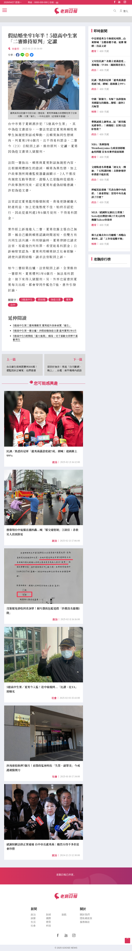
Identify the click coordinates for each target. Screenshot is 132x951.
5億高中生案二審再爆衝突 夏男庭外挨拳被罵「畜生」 (42, 325)
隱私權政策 (86, 918)
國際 (48, 918)
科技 (48, 925)
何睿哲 (15, 49)
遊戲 (63, 914)
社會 (54, 698)
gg (57, 2)
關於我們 (85, 914)
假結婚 (41, 299)
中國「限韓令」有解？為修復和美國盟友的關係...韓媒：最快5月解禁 (108, 102)
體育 (48, 922)
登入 (125, 11)
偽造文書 (56, 299)
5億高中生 (27, 299)
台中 (12, 305)
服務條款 (85, 922)
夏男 (68, 299)
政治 (54, 462)
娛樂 (33, 918)
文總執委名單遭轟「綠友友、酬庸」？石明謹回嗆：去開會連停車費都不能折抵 (108, 170)
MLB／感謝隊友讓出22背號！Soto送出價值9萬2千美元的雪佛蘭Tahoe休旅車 (108, 216)
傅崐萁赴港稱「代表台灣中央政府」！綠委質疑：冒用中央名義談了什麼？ (108, 193)
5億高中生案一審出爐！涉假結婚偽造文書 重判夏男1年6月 (45, 330)
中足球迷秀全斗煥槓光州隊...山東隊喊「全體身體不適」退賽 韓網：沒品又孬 (108, 42)
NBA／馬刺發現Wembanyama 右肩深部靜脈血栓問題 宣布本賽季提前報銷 (108, 148)
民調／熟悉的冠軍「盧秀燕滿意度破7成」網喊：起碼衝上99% (108, 82)
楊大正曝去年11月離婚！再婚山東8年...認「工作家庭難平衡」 (108, 236)
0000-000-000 (41, 2)
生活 (33, 922)
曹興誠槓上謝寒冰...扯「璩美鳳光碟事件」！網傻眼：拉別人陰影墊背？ (108, 125)
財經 (48, 914)
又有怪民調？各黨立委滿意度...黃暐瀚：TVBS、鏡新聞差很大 (108, 63)
